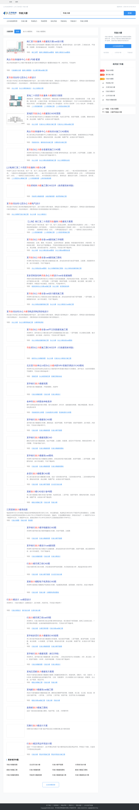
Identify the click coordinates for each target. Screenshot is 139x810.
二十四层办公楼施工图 (19, 178)
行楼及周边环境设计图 (39, 743)
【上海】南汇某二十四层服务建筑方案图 (50, 221)
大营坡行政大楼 (80, 764)
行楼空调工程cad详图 (39, 617)
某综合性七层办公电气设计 (23, 203)
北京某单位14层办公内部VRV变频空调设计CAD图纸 (55, 365)
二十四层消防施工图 (63, 232)
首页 (10, 2)
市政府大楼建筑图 (38, 196)
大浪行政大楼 (35, 610)
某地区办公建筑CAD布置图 (43, 113)
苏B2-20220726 (82, 808)
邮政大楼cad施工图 (38, 700)
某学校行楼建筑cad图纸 (40, 455)
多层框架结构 (64, 286)
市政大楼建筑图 (12, 764)
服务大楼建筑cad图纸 (46, 52)
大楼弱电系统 (38, 322)
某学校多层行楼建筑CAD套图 (42, 635)
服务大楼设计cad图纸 (62, 52)
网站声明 (63, 805)
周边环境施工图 (44, 754)
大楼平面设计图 (116, 112)
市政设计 (73, 21)
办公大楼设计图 (38, 88)
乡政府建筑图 (50, 196)
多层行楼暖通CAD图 (38, 473)
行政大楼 (24, 21)
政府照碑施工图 (61, 196)
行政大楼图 (15, 520)
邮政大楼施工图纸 (81, 770)
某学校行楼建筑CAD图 (39, 419)
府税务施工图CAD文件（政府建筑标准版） (51, 185)
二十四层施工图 (49, 106)
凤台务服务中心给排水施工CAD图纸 (48, 131)
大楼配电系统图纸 (53, 592)
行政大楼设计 (55, 394)
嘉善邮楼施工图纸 (37, 707)
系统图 (30, 520)
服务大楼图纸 (26, 70)
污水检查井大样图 (51, 412)
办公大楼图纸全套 (63, 160)
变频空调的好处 (56, 376)
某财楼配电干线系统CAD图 (41, 581)
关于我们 (48, 805)
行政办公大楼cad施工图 (65, 124)
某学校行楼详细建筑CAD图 (41, 527)
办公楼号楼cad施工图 (40, 70)
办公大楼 (15, 88)
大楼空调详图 (43, 628)
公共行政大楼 (110, 95)
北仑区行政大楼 (56, 484)
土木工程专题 (18, 7)
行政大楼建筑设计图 (82, 775)
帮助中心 (71, 805)
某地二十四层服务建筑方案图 (44, 95)
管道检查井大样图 (65, 412)
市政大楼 (25, 7)
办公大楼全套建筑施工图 (47, 160)
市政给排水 (35, 142)
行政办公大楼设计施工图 (47, 124)
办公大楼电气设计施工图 (20, 214)
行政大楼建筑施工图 (59, 775)
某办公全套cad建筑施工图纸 (44, 257)
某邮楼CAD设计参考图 (39, 491)
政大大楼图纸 (27, 31)
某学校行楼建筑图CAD (39, 437)
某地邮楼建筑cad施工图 (40, 689)
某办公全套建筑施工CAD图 (43, 149)
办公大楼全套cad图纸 (46, 250)
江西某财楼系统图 (17, 509)
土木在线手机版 (88, 805)
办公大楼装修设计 (25, 88)
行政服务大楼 (16, 70)
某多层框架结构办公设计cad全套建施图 (49, 275)
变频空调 (35, 376)
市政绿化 (64, 21)
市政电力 (34, 21)
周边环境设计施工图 (58, 754)
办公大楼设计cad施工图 (65, 304)
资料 (16, 2)
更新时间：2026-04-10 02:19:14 (126, 7)
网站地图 (78, 805)
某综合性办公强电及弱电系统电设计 (28, 311)
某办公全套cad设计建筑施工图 (45, 293)
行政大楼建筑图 (37, 394)
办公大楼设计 (42, 214)
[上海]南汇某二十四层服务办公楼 (26, 167)
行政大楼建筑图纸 (57, 448)
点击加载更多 (50, 785)
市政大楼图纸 (41, 31)
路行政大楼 (26, 610)
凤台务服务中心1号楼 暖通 (23, 59)
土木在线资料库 (8, 7)
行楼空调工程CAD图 (38, 563)
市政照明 (44, 21)
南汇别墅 (35, 52)
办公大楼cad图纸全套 (62, 250)
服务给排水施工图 (47, 142)
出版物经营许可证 (93, 808)
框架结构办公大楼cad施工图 (41, 286)
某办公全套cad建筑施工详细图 (45, 239)
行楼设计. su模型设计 (19, 599)
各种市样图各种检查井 (39, 401)
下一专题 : (106, 112)
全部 (17, 31)
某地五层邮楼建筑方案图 (40, 671)
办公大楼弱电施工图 (26, 322)
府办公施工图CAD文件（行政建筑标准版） (51, 347)
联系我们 (56, 805)
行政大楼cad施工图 (56, 628)
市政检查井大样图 (38, 412)
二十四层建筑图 (37, 106)
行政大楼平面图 (56, 430)
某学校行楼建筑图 (37, 383)
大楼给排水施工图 (60, 142)
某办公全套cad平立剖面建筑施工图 (47, 329)
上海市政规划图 (45, 178)
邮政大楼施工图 (37, 502)
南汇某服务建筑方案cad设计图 (45, 41)
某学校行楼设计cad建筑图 (41, 545)
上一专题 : (106, 109)
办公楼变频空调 (44, 376)
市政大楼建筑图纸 (58, 770)
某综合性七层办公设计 (21, 77)
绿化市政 (54, 21)
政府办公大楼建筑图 (39, 358)
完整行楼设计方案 (37, 725)
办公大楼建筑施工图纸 (55, 268)
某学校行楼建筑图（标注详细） (43, 653)
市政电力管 (110, 83)
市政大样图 (84, 21)
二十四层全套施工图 (63, 106)
